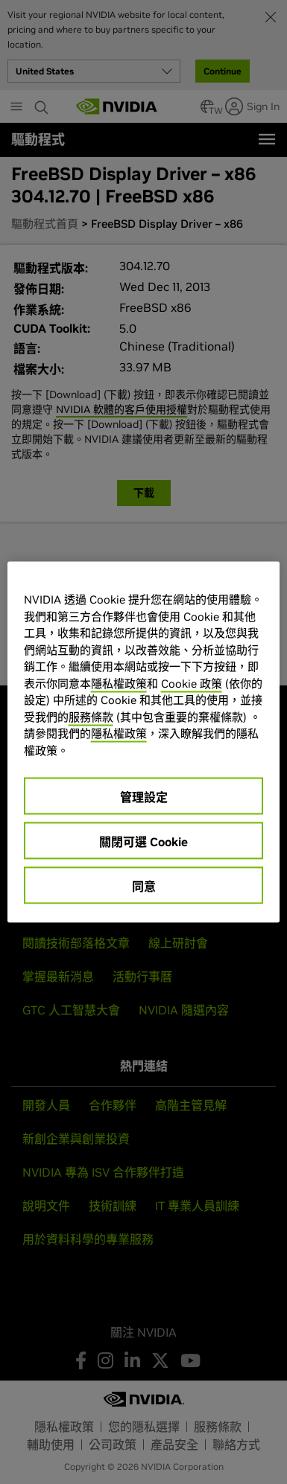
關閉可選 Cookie (143, 841)
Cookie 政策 (191, 683)
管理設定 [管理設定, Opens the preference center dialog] (144, 797)
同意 (144, 886)
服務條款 (91, 716)
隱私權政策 (119, 683)
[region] (143, 742)
